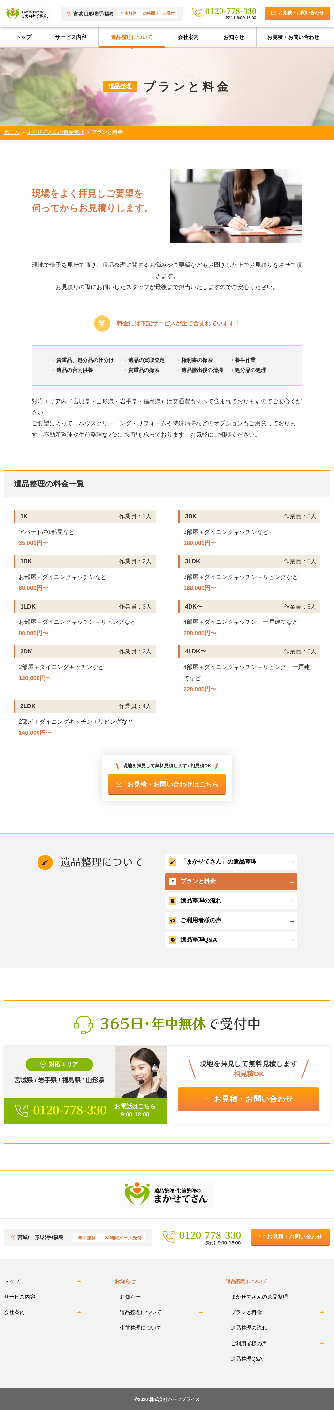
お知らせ (233, 37)
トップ (23, 37)
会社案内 (188, 37)
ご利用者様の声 (195, 920)
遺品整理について (132, 37)
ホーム (12, 132)
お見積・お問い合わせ (301, 12)
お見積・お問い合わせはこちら (173, 784)
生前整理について (140, 1328)
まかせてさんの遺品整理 (55, 132)
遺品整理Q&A (193, 940)
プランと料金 (192, 881)
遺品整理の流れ (195, 901)
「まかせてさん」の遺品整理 (213, 862)
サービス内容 (70, 37)
